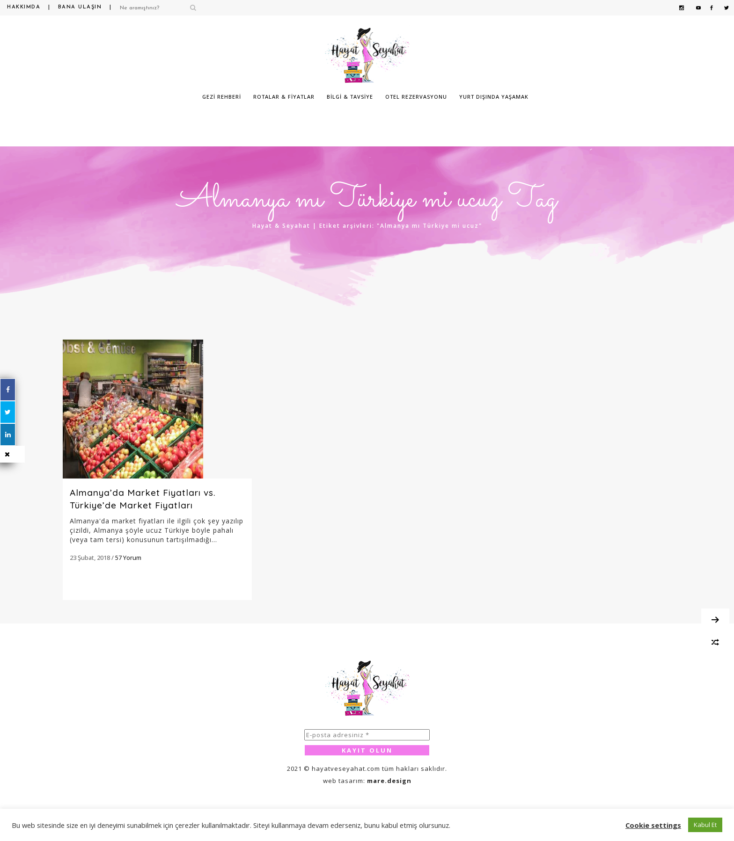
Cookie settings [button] (653, 825)
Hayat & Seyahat (281, 226)
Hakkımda (23, 7)
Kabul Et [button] (705, 824)
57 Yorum (128, 557)
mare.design (389, 780)
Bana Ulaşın (80, 7)
